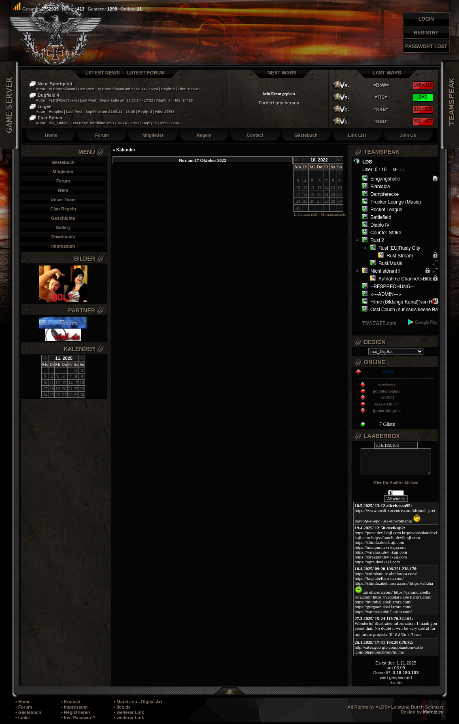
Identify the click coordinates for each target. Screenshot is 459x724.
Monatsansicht (333, 214)
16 (82, 382)
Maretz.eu (433, 711)
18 (51, 388)
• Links (22, 717)
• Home (22, 701)
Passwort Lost (426, 46)
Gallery (62, 227)
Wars (63, 190)
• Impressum (74, 707)
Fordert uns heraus (279, 102)
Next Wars (282, 73)
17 (45, 388)
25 (51, 394)
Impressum (63, 246)
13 (64, 382)
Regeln (204, 135)
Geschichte (63, 218)
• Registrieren (75, 712)
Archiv (395, 682)
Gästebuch (306, 135)
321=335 (422, 109)
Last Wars (386, 73)
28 (70, 394)
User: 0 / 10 (374, 169)
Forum (102, 135)
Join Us (408, 135)
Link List (357, 135)
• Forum (23, 707)
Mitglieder (153, 135)
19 (57, 388)
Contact (255, 135)
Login (426, 19)
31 (298, 208)
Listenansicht (305, 214)
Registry (426, 33)
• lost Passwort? (78, 717)
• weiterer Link (129, 712)
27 (64, 394)
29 (76, 394)
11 (51, 382)
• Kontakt (71, 701)
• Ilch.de (122, 707)
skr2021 (387, 397)
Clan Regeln (63, 208)
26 (57, 394)
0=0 (423, 97)
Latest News (102, 73)
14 (70, 382)
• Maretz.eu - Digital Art (138, 701)
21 (70, 388)
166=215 (422, 85)
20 (64, 388)
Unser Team (63, 199)
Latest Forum (146, 73)
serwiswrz (387, 384)
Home (51, 135)
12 (57, 382)
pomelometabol (386, 391)
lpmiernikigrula (386, 410)
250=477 (422, 121)
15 (76, 382)
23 (82, 388)
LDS (367, 161)
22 (76, 388)
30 (82, 394)
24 (45, 394)
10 (45, 382)
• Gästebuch (28, 712)
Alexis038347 (386, 403)
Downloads (63, 236)
